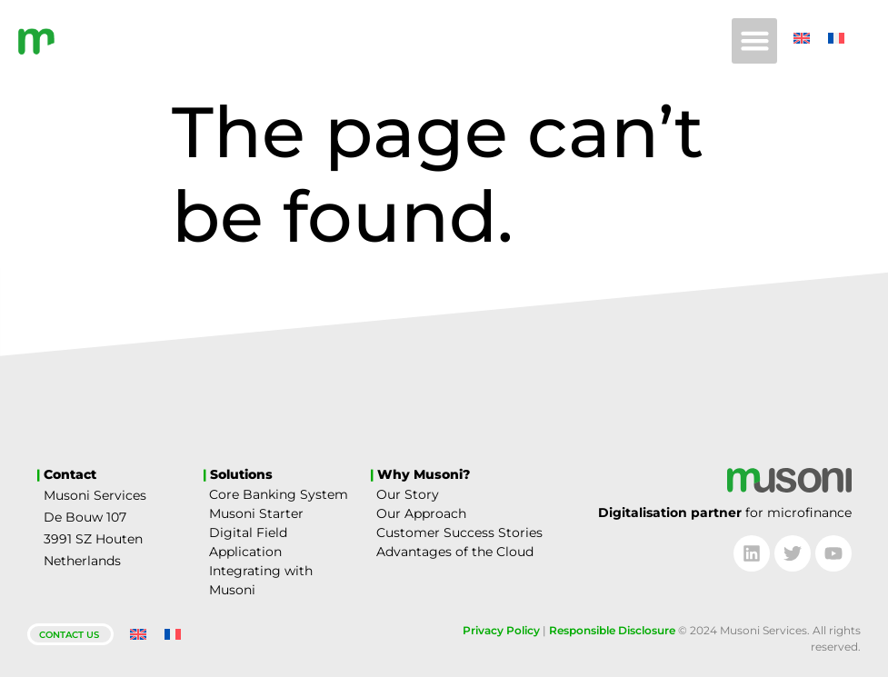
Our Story (407, 494)
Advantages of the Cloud (455, 551)
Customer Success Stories (459, 532)
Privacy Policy (501, 630)
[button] (754, 41)
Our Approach (421, 513)
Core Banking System (278, 494)
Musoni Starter (256, 513)
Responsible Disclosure (612, 630)
